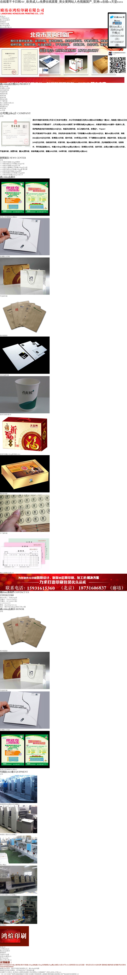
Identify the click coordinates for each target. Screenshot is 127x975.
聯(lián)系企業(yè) (6, 27)
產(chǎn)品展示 (5, 20)
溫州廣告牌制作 (8, 967)
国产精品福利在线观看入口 (70, 974)
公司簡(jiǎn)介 (4, 18)
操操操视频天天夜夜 (22, 974)
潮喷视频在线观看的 (54, 974)
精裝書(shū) (4, 106)
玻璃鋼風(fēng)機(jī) (48, 965)
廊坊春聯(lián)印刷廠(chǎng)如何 (14, 173)
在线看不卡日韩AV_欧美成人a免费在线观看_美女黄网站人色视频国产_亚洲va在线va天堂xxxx (61, 1)
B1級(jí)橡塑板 (15, 965)
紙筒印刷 (3, 108)
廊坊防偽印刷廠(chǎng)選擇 (12, 171)
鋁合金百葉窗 (80, 965)
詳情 (1, 116)
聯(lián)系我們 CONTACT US (14, 592)
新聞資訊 (3, 22)
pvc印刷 (2, 110)
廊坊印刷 (3, 965)
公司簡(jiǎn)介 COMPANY (15, 113)
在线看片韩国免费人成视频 (38, 974)
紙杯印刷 (3, 95)
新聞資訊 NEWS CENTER (13, 158)
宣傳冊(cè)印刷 (5, 88)
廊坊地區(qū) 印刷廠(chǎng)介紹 (13, 164)
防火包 (94, 965)
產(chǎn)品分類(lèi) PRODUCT (15, 84)
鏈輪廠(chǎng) (37, 965)
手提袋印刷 (3, 92)
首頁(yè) (2, 16)
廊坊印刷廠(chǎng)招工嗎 (11, 165)
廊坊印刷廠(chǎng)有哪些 (11, 162)
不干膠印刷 (3, 101)
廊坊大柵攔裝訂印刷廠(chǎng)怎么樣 (15, 167)
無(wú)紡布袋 (4, 105)
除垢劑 (99, 965)
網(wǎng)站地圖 (34, 968)
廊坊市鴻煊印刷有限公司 (19, 968)
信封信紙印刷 (4, 90)
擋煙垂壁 (72, 965)
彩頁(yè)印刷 (4, 86)
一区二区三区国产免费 (7, 974)
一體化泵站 (88, 965)
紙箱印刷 (3, 97)
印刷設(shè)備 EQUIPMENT (14, 772)
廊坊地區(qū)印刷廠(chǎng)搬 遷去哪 (15, 169)
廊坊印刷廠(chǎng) (26, 965)
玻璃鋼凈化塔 (118, 965)
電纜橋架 (105, 965)
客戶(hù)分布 (4, 958)
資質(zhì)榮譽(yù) (5, 956)
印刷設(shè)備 (4, 24)
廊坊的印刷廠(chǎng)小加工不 (13, 175)
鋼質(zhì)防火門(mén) (62, 965)
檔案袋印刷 (3, 94)
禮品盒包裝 (3, 99)
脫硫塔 (8, 965)
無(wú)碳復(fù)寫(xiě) (7, 103)
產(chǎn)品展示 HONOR (12, 609)
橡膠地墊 (111, 965)
